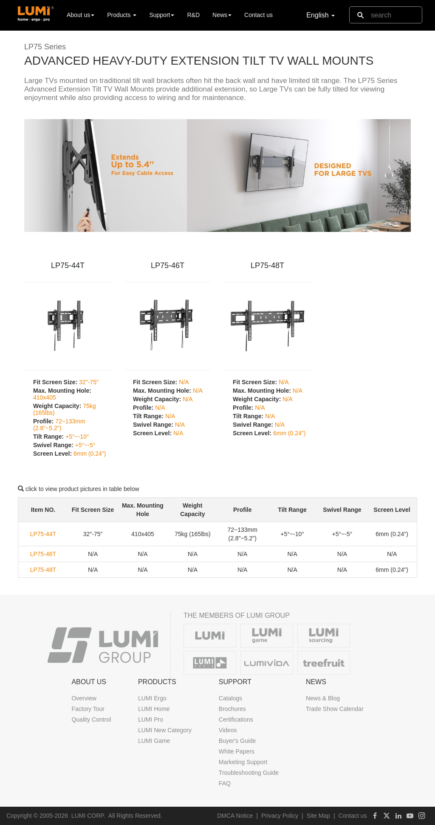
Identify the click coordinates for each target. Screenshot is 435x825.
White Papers (236, 751)
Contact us (258, 14)
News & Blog (323, 698)
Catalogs (230, 698)
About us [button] (80, 14)
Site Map (318, 815)
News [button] (222, 14)
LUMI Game (154, 740)
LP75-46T (167, 265)
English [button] (320, 15)
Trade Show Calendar (335, 708)
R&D (193, 14)
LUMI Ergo (152, 698)
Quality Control (91, 719)
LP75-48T (267, 265)
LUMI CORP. (88, 815)
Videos (228, 730)
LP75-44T (68, 265)
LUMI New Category (165, 730)
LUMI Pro (150, 719)
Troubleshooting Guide (249, 772)
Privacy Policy (279, 815)
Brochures (232, 708)
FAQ (225, 783)
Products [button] (121, 14)
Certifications (236, 719)
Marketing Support (243, 762)
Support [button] (161, 14)
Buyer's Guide (237, 740)
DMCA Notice (235, 815)
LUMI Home (154, 708)
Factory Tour (88, 708)
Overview (83, 698)
